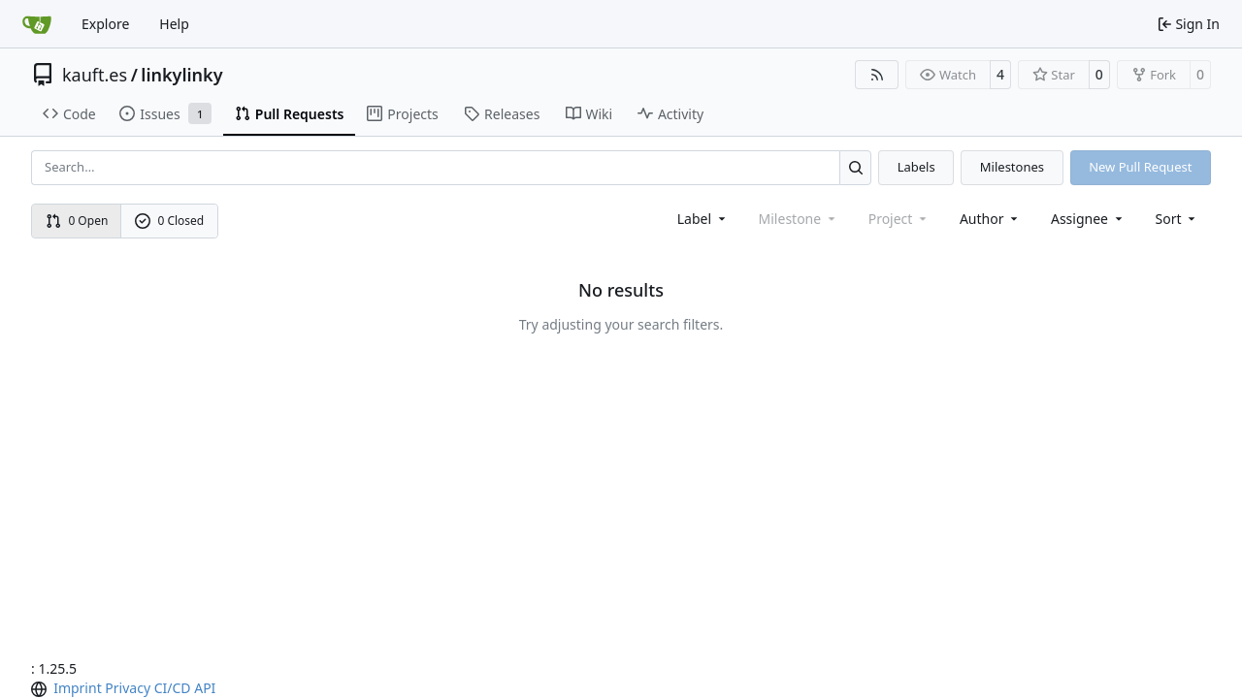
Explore (105, 24)
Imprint (77, 688)
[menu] (1177, 218)
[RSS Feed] (877, 74)
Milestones (1012, 166)
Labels (916, 166)
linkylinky (181, 74)
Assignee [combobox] (1088, 218)
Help (174, 24)
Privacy (127, 688)
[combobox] (703, 218)
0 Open (77, 220)
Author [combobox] (990, 218)
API (204, 688)
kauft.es (94, 74)
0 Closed (170, 220)
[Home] (37, 24)
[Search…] (855, 167)
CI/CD (172, 688)
